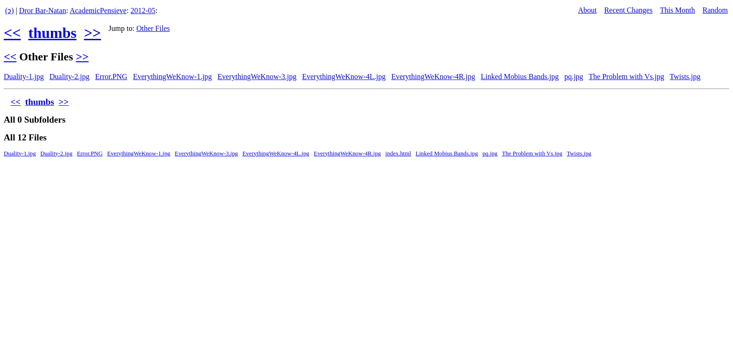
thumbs (52, 32)
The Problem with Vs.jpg (626, 77)
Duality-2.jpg (70, 77)
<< (12, 32)
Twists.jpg (685, 77)
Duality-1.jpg (24, 77)
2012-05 (142, 11)
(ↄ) (9, 11)
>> (92, 32)
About (587, 10)
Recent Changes (628, 10)
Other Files (153, 28)
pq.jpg (573, 77)
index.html (398, 153)
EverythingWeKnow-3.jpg (256, 77)
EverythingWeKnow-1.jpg (172, 77)
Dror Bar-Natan (42, 11)
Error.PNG (111, 77)
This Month (677, 10)
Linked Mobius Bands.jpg (520, 77)
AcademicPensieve (98, 11)
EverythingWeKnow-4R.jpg (433, 77)
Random (715, 10)
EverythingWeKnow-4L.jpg (344, 77)
